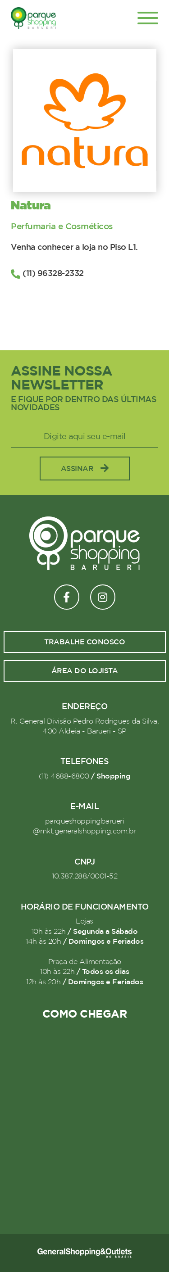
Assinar (85, 468)
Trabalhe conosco (84, 642)
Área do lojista (84, 670)
